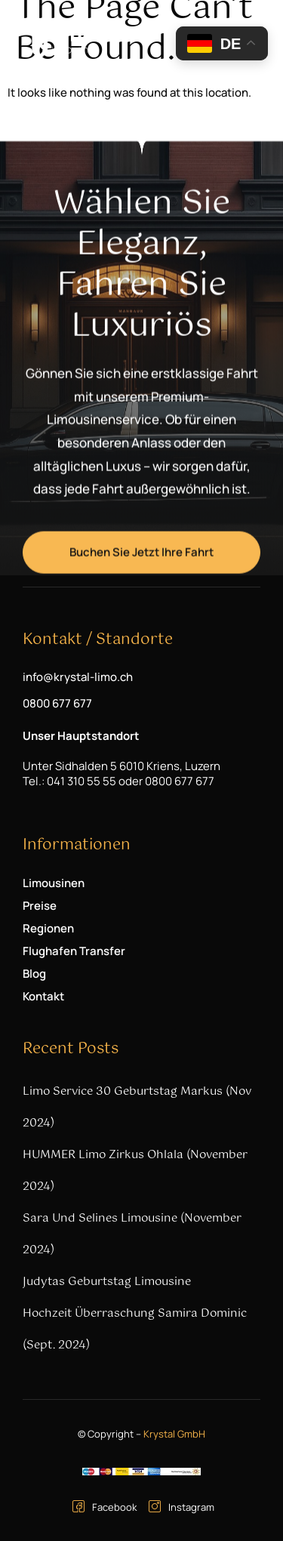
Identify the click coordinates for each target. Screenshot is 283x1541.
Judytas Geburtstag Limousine (107, 1281)
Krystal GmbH (174, 1434)
